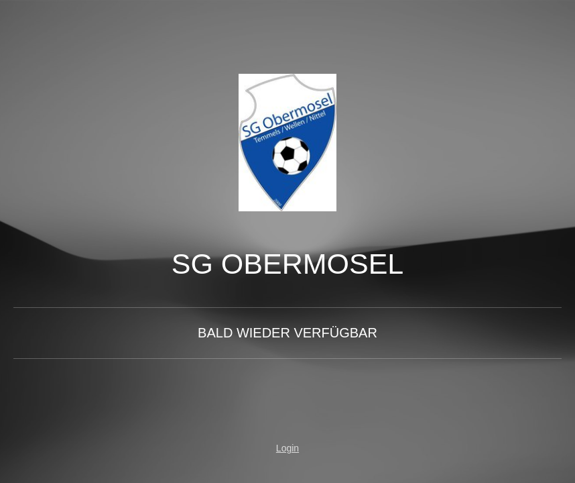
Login (287, 448)
